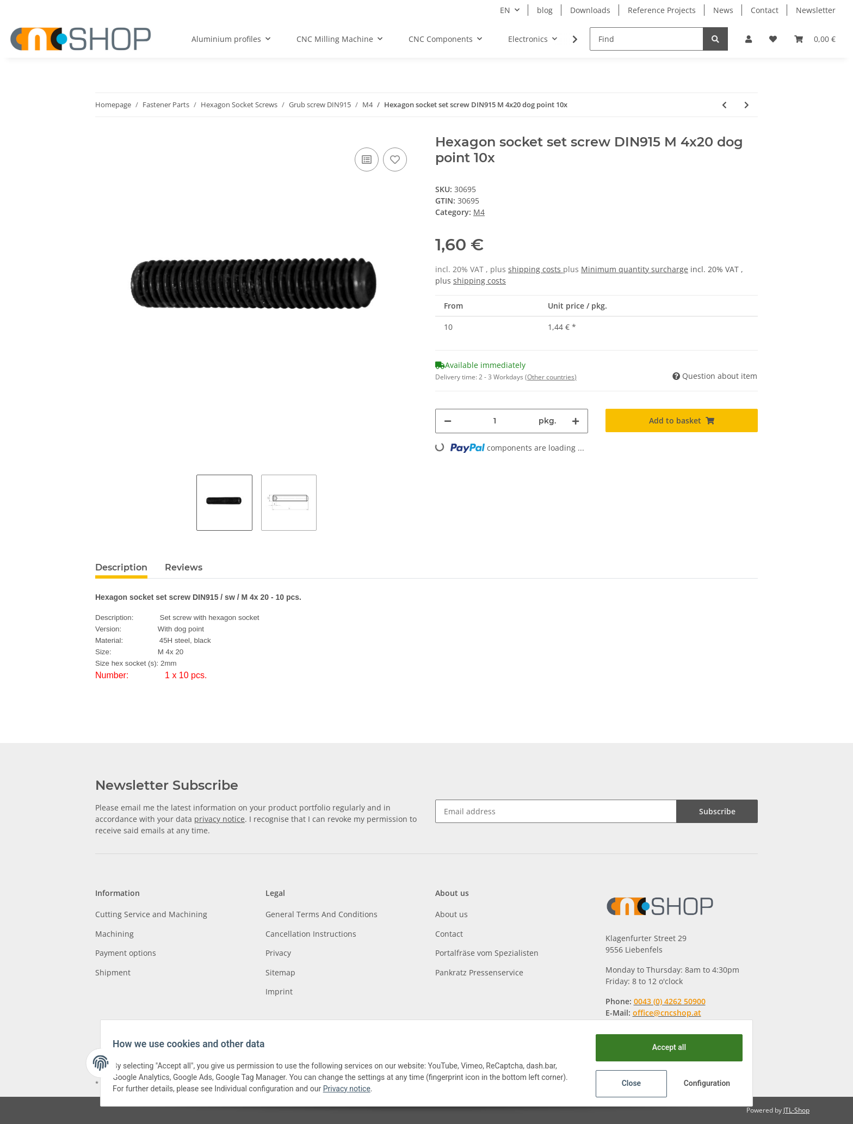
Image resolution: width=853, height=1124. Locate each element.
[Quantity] (495, 421)
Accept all (664, 1047)
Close (625, 1083)
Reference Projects (662, 10)
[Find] (646, 39)
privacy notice (219, 819)
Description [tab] (121, 567)
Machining (114, 934)
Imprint (279, 991)
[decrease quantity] (448, 421)
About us (451, 914)
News (723, 10)
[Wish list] (773, 39)
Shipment (113, 972)
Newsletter (816, 10)
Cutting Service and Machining (151, 914)
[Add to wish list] (395, 159)
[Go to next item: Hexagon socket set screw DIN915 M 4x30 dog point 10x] (746, 104)
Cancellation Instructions (310, 934)
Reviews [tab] (183, 567)
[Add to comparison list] (367, 159)
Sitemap (280, 972)
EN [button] (505, 10)
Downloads (590, 10)
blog (545, 10)
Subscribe (717, 811)
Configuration (702, 1083)
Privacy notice (380, 1088)
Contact (764, 10)
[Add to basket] (681, 420)
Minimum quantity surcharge (634, 269)
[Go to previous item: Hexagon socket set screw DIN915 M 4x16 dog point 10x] (724, 104)
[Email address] (556, 811)
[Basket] (815, 39)
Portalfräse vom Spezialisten (487, 953)
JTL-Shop (796, 1110)
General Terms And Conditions (321, 914)
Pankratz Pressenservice (479, 972)
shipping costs (535, 269)
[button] (749, 39)
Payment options (125, 953)
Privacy (278, 953)
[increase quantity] (576, 421)
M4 (479, 212)
